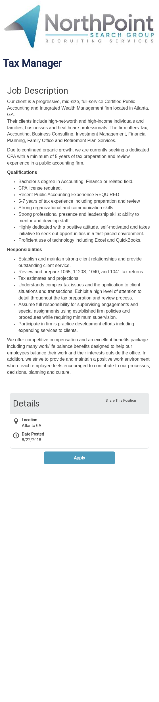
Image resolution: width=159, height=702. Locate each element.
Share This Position (121, 401)
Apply (79, 458)
